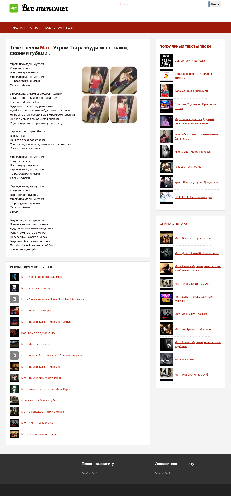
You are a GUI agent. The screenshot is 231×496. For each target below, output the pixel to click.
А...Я (95, 472)
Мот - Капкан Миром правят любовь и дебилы (198, 344)
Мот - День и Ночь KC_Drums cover (197, 253)
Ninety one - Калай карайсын (193, 151)
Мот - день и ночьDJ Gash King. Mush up (194, 299)
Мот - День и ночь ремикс (37, 422)
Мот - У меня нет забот (35, 288)
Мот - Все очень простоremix (39, 434)
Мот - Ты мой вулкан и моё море (41, 366)
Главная (18, 27)
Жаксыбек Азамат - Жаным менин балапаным (196, 136)
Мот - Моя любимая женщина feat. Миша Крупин (52, 355)
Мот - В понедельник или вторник (42, 411)
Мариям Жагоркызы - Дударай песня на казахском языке (194, 121)
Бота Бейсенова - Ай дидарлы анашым (194, 76)
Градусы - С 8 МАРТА (188, 166)
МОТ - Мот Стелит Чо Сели (192, 283)
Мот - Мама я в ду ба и (35, 344)
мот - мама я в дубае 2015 (38, 333)
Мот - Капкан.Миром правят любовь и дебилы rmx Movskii (198, 268)
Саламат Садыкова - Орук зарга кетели (195, 106)
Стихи (35, 27)
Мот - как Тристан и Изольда (193, 329)
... (90, 472)
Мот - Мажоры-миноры (36, 310)
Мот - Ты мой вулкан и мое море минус (46, 321)
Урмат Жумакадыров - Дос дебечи (197, 182)
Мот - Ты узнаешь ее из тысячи (41, 377)
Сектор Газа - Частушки (190, 60)
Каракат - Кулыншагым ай (191, 91)
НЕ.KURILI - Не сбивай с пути (193, 197)
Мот (45, 47)
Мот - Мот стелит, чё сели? (192, 374)
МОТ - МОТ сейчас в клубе (38, 400)
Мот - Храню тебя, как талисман (41, 276)
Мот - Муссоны (184, 359)
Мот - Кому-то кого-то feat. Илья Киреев (47, 389)
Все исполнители (59, 27)
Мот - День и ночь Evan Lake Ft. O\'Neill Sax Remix (52, 299)
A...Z (85, 472)
